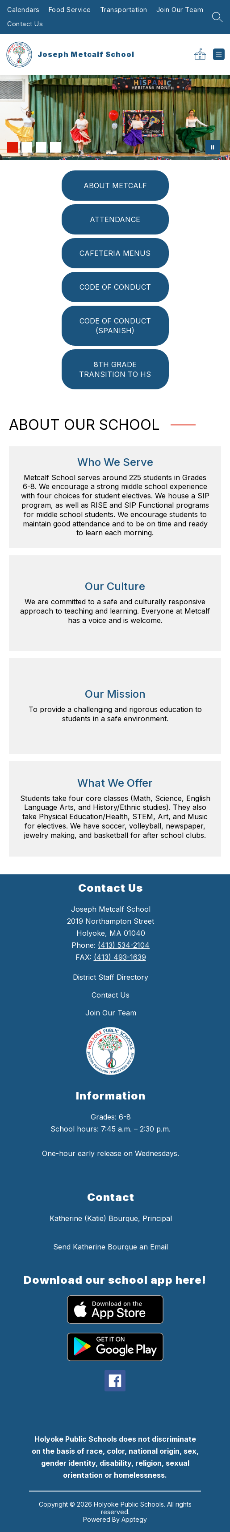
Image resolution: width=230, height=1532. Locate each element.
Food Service (70, 9)
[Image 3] (41, 147)
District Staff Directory (110, 977)
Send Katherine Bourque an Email (110, 1246)
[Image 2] (26, 147)
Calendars (23, 9)
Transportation (123, 9)
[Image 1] (12, 147)
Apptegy (134, 1519)
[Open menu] (219, 54)
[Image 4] (55, 147)
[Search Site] (217, 17)
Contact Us (25, 24)
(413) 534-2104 (124, 945)
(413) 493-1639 (120, 957)
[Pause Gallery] (212, 147)
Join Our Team (180, 9)
